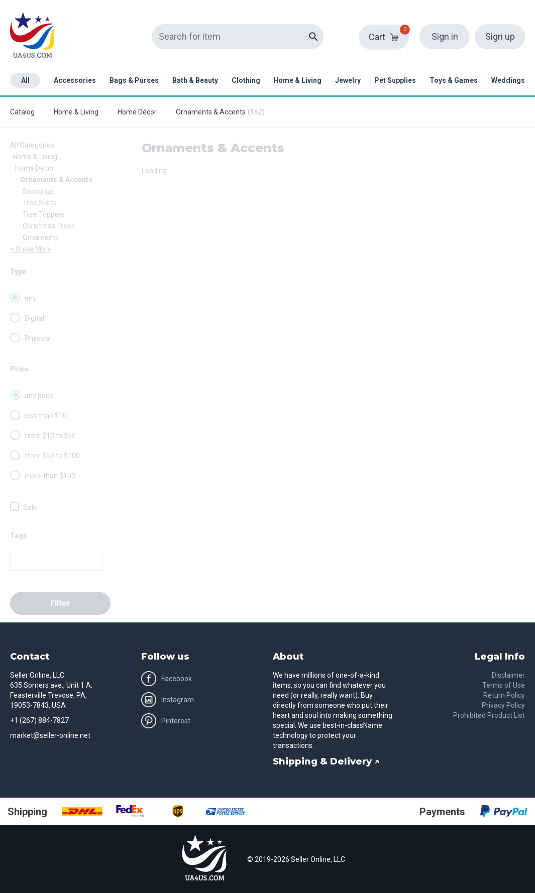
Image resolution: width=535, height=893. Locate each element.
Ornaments (41, 237)
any (30, 298)
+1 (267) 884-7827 (39, 720)
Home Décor (137, 112)
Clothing (246, 80)
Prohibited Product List (489, 715)
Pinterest (165, 720)
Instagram (167, 699)
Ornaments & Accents (56, 180)
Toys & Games (454, 80)
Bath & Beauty (195, 80)
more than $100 (50, 476)
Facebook (166, 678)
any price (39, 396)
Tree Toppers (44, 214)
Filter (60, 603)
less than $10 (46, 416)
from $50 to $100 (52, 456)
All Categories (32, 145)
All (25, 80)
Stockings (38, 191)
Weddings (508, 80)
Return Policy (504, 695)
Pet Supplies (395, 80)
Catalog (22, 112)
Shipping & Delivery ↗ (326, 761)
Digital (34, 318)
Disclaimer (508, 675)
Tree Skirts (40, 203)
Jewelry (348, 80)
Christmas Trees (49, 226)
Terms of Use (503, 685)
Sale (30, 507)
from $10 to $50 (50, 436)
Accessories (75, 80)
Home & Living (297, 80)
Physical (38, 338)
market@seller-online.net (50, 735)
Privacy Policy (503, 705)
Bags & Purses (134, 80)
